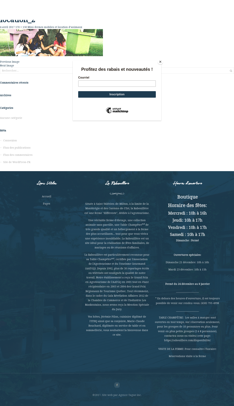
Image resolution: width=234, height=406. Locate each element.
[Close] (160, 61)
